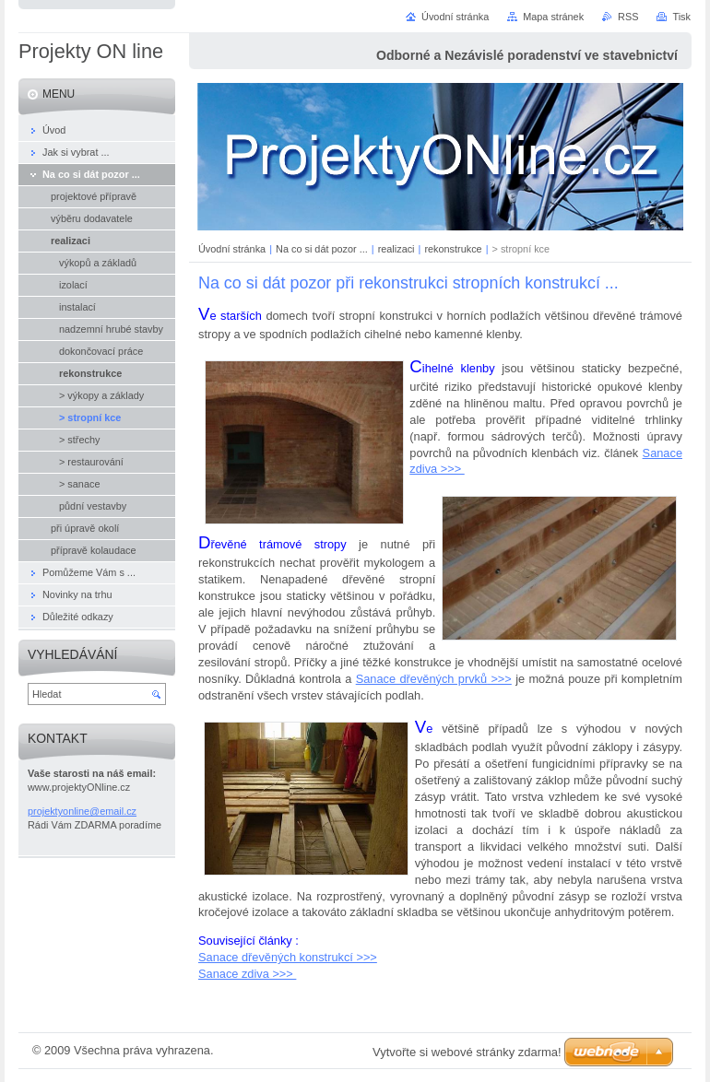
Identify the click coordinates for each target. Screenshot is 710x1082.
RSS (628, 16)
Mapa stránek (553, 16)
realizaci (396, 248)
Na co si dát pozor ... (322, 248)
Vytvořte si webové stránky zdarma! (467, 1052)
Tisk (681, 16)
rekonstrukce (452, 248)
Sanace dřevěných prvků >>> (434, 679)
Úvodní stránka (232, 248)
